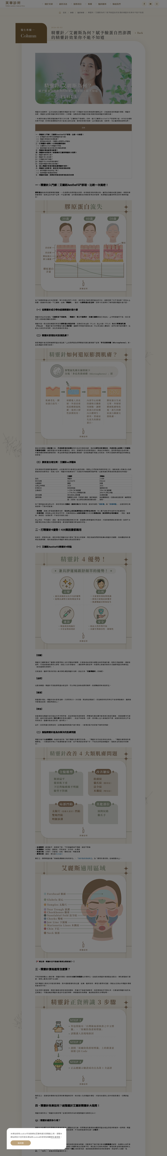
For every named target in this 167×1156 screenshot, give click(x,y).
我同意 (21, 1143)
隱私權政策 (55, 1137)
